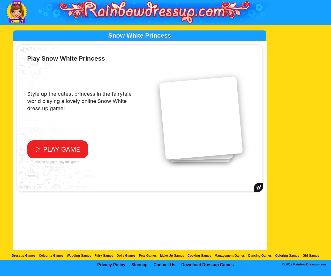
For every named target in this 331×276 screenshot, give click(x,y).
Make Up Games (172, 255)
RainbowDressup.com (309, 264)
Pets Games (148, 255)
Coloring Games (287, 255)
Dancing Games (260, 255)
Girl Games (311, 255)
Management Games (230, 255)
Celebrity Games (51, 255)
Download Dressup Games (207, 265)
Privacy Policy (111, 265)
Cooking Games (199, 255)
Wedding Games (79, 255)
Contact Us (164, 265)
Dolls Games (126, 255)
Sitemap (139, 265)
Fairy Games (104, 255)
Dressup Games (23, 255)
